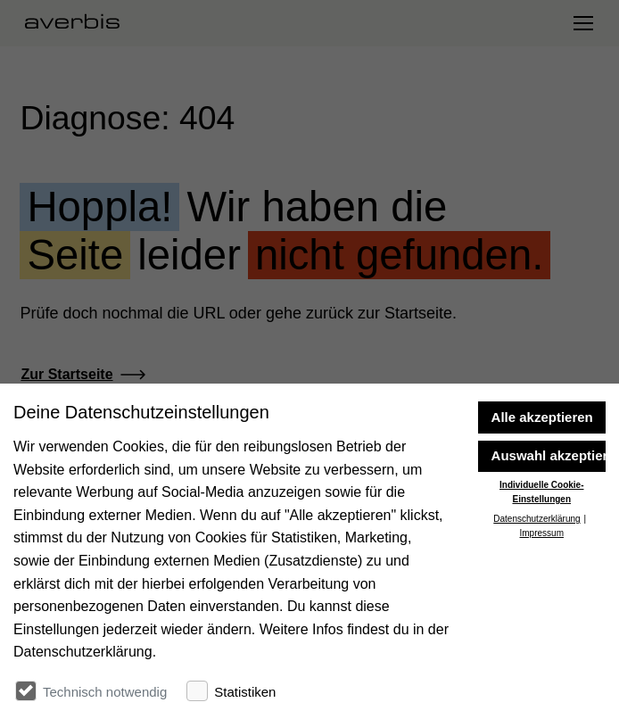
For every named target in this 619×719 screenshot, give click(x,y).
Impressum (542, 642)
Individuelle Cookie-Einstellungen (541, 601)
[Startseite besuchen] (79, 23)
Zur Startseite (66, 374)
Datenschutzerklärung (536, 627)
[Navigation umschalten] (582, 23)
